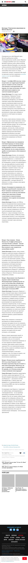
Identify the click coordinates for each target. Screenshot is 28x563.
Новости (8, 535)
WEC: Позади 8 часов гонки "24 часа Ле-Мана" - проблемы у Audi (14, 463)
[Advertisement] (14, 510)
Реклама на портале (5, 552)
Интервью (20, 535)
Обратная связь (17, 550)
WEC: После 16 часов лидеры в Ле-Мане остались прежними (12, 467)
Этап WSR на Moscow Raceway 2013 (11, 447)
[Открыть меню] (2, 2)
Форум (5, 539)
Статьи (23, 537)
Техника (18, 537)
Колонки (6, 537)
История (12, 537)
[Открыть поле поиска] (25, 1)
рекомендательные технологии (7, 554)
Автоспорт (11, 539)
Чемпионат (14, 535)
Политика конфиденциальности (7, 550)
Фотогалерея (14, 542)
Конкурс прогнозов (20, 539)
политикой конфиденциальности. (7, 561)
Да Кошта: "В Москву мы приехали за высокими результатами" (7, 489)
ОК (24, 558)
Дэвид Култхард (7, 445)
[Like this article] (21, 453)
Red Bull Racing (14, 445)
